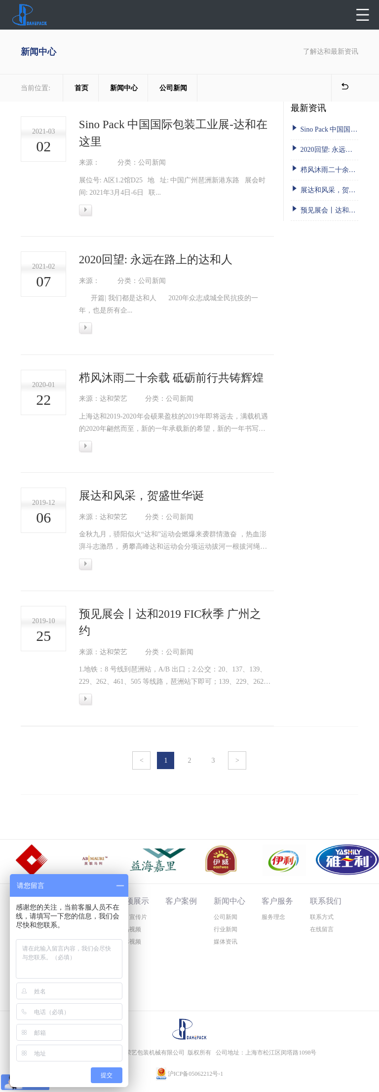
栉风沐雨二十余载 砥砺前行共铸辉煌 (324, 169)
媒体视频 (129, 941)
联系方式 (322, 917)
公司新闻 (173, 88)
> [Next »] (237, 760)
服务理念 (273, 917)
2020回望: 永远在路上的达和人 (324, 148)
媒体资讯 (225, 941)
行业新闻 (225, 929)
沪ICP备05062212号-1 (196, 1073)
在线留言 (322, 929)
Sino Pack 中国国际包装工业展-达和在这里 (324, 128)
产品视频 (129, 929)
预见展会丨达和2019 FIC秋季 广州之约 (324, 209)
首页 (81, 88)
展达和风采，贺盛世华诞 (324, 189)
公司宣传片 (132, 917)
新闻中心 (124, 88)
